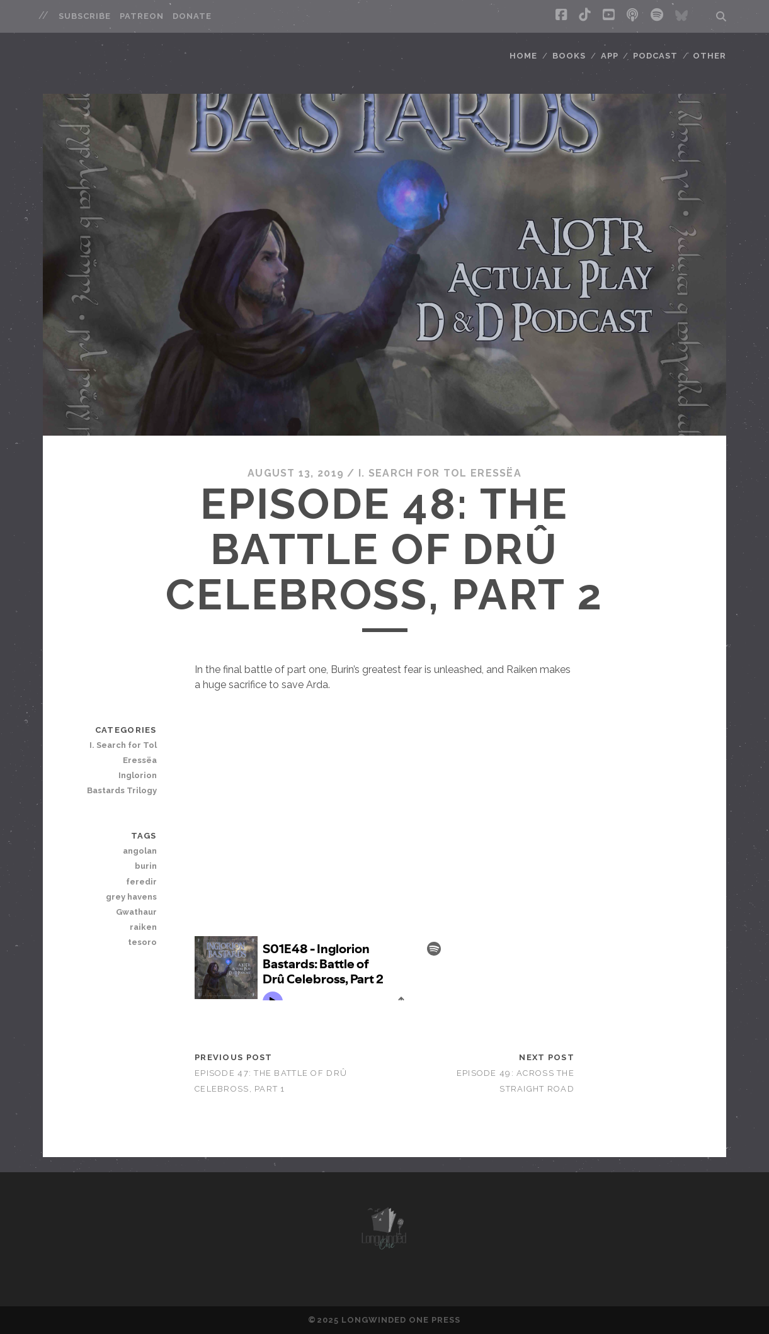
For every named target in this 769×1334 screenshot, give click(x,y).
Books (569, 55)
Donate (192, 16)
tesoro (142, 942)
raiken (143, 927)
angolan (140, 851)
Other (709, 55)
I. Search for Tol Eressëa (439, 473)
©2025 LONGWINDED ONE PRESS (384, 1320)
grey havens (131, 897)
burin (146, 866)
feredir (141, 881)
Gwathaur (136, 912)
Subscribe (85, 16)
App (609, 55)
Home (523, 55)
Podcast (655, 55)
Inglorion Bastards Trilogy (122, 783)
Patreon (142, 16)
